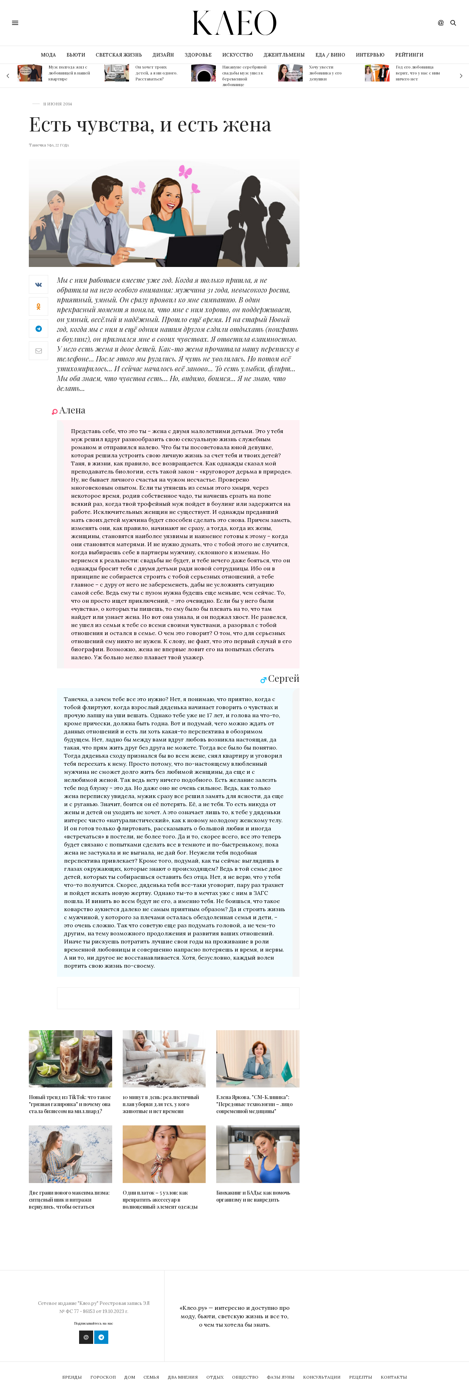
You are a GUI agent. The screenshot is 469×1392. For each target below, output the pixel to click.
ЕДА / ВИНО (330, 55)
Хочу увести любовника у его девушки (325, 72)
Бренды (72, 1377)
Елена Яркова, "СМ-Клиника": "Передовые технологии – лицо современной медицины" (254, 1104)
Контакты (394, 1377)
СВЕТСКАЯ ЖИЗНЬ (119, 55)
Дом (129, 1377)
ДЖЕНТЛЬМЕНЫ (284, 55)
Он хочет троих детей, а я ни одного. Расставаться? (156, 72)
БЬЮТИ (75, 55)
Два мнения (183, 1377)
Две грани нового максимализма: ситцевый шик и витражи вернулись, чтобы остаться (69, 1199)
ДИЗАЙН (163, 55)
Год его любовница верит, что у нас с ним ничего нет (418, 72)
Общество (245, 1377)
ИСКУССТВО (237, 55)
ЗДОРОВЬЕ (198, 55)
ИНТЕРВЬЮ (370, 55)
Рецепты (360, 1377)
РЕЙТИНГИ (409, 55)
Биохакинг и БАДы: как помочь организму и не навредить (253, 1196)
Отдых (215, 1377)
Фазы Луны (281, 1377)
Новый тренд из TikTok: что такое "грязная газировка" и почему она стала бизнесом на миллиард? (70, 1104)
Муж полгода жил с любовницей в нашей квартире (69, 72)
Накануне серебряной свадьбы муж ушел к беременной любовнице (244, 75)
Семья (151, 1377)
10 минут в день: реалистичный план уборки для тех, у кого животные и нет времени (161, 1104)
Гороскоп (103, 1377)
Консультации (322, 1377)
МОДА (48, 55)
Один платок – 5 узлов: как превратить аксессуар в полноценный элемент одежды (160, 1199)
